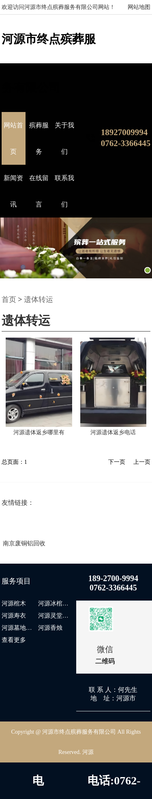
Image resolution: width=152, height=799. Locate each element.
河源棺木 (14, 603)
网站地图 (139, 7)
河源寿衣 (14, 615)
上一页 (141, 462)
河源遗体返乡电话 (113, 432)
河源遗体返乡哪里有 (38, 432)
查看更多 (14, 640)
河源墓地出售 (19, 628)
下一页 (116, 462)
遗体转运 (38, 299)
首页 (9, 299)
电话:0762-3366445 (114, 786)
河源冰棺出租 (55, 603)
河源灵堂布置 (55, 615)
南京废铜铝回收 (24, 543)
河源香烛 (50, 628)
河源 (88, 752)
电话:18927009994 (38, 786)
